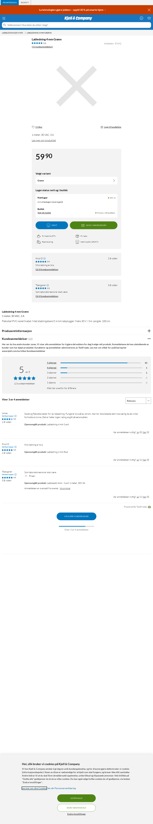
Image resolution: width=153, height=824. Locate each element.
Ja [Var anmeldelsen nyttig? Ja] (138, 432)
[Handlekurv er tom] (149, 18)
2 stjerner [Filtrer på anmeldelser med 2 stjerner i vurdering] (52, 377)
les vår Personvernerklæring (62, 788)
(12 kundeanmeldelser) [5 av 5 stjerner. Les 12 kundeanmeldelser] (42, 47)
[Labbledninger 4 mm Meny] (25, 33)
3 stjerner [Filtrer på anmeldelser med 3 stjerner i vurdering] (52, 372)
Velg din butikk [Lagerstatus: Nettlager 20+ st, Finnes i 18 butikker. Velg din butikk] (44, 212)
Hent (52, 225)
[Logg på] (141, 18)
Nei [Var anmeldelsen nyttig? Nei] (144, 432)
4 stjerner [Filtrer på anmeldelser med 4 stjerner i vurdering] (52, 367)
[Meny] (4, 18)
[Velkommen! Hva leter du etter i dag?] (78, 25)
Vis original (65, 488)
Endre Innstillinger (76, 814)
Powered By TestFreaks (137, 507)
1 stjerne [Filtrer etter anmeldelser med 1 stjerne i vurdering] (51, 382)
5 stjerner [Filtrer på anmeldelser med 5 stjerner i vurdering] (52, 362)
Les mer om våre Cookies (34, 788)
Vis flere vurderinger (76, 516)
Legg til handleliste (110, 127)
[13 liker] (37, 127)
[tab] (10, 2)
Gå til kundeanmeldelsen (47, 269)
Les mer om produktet (44, 140)
